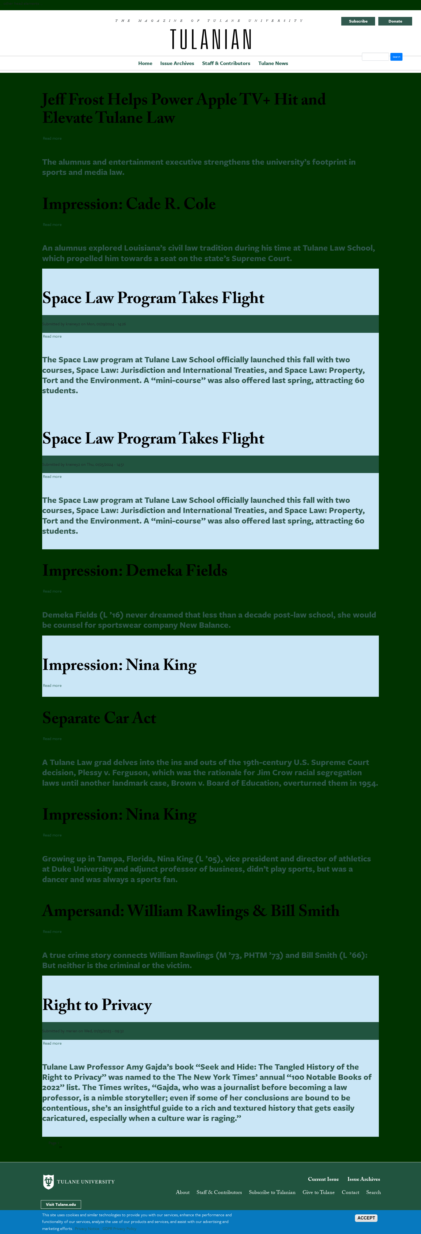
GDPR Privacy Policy (119, 1228)
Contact (350, 1193)
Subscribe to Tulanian (272, 1193)
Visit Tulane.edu (61, 1204)
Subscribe (358, 21)
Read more (52, 138)
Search (373, 1193)
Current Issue (323, 1180)
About (183, 1193)
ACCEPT (366, 1218)
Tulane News (273, 63)
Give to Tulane (319, 1193)
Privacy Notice (87, 1228)
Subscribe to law (72, 1141)
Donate (395, 21)
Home (145, 63)
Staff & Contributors (226, 63)
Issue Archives (177, 63)
